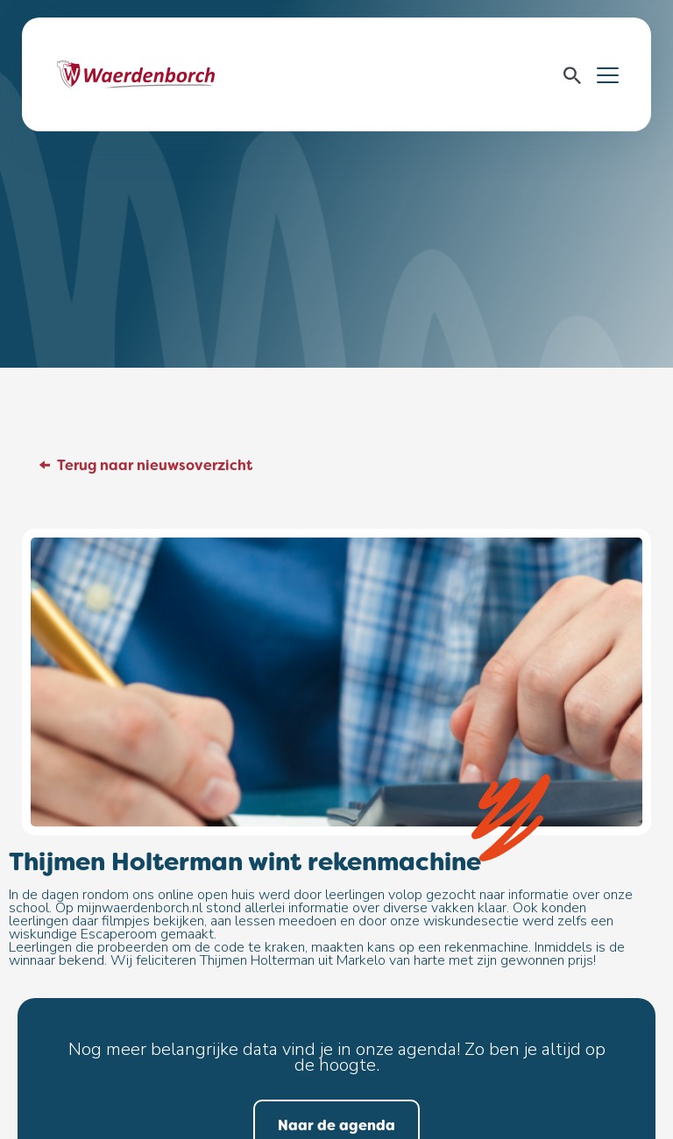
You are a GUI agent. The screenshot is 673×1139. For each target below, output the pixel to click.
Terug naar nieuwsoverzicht (154, 465)
